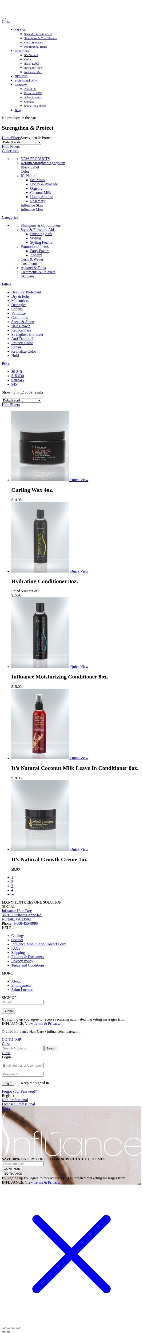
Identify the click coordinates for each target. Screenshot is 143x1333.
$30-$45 (17, 380)
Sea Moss (37, 180)
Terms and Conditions (27, 965)
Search (51, 1048)
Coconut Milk (40, 193)
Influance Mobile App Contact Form (38, 944)
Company (21, 84)
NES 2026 (21, 76)
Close (6, 21)
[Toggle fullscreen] (13, 1328)
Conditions (19, 318)
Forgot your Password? (19, 1091)
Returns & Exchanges (27, 957)
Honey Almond (41, 197)
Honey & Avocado (44, 184)
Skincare (27, 276)
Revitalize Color (23, 351)
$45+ (15, 384)
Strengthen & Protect (27, 334)
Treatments (29, 263)
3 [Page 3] (12, 886)
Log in (8, 1083)
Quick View (79, 480)
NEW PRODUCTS (35, 159)
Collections (22, 51)
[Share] (8, 1328)
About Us (30, 89)
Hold (15, 356)
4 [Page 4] (12, 890)
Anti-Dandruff (22, 339)
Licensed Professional (18, 1104)
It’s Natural (31, 55)
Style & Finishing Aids (38, 34)
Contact (29, 101)
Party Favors (39, 251)
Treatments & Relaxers (38, 272)
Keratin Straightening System (43, 163)
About (16, 981)
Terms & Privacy (46, 1023)
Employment (21, 985)
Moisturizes (20, 301)
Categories (10, 217)
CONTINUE (12, 1168)
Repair (16, 347)
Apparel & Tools (33, 268)
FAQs (15, 948)
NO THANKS (13, 1173)
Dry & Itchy (20, 296)
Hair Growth (20, 326)
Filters (16, 138)
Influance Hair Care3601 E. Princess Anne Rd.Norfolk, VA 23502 (22, 915)
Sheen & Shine (22, 322)
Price (6, 364)
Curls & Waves (33, 42)
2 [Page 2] (12, 882)
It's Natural (29, 176)
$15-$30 (17, 376)
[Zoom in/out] (18, 1328)
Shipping (18, 953)
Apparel (36, 255)
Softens (17, 309)
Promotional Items (35, 46)
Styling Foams (41, 242)
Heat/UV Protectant (26, 292)
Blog (18, 110)
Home (6, 138)
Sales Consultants (35, 106)
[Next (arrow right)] (8, 1332)
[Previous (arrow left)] (4, 1332)
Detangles (18, 305)
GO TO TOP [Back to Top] (11, 1039)
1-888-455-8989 (25, 923)
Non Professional (15, 1100)
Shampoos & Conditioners (40, 38)
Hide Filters (11, 146)
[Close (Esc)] (4, 1328)
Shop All (20, 29)
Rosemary (37, 201)
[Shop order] (21, 142)
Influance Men (33, 72)
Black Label (31, 63)
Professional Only (26, 80)
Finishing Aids (41, 234)
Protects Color (22, 343)
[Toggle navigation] (4, 18)
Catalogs (17, 936)
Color (27, 59)
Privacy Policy (22, 961)
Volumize (18, 313)
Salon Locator (32, 97)
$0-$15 (16, 372)
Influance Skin (33, 68)
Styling (35, 238)
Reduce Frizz (21, 330)
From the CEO (33, 93)
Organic (36, 188)
